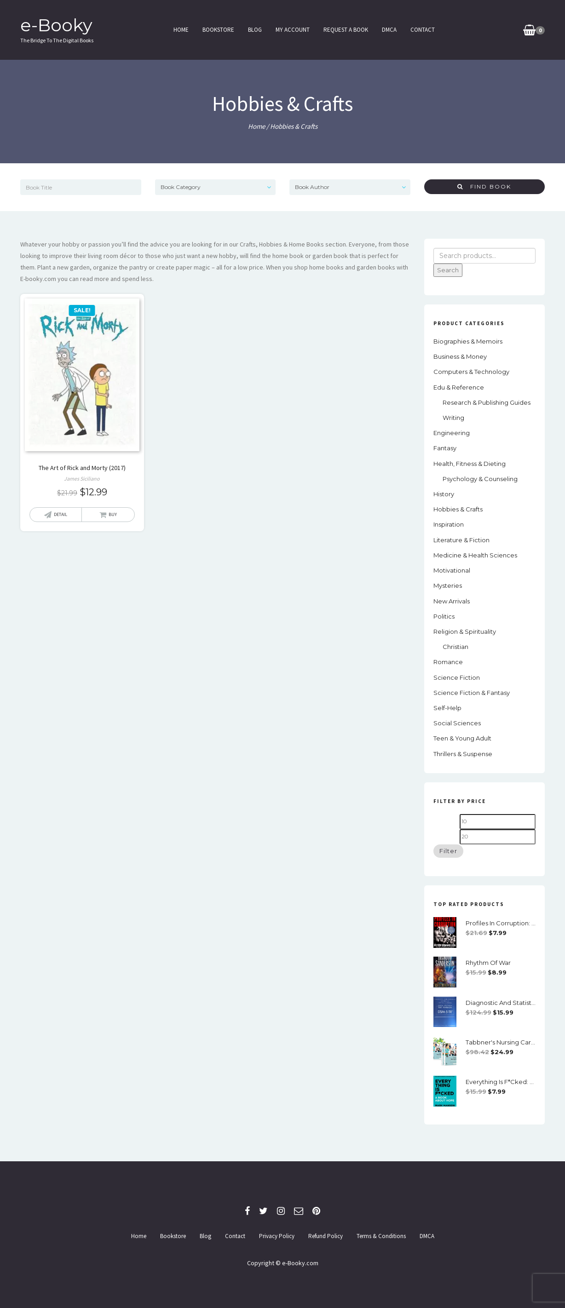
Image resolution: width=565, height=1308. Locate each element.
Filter (448, 851)
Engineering (451, 432)
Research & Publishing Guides (486, 402)
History (443, 494)
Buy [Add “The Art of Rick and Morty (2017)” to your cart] (113, 514)
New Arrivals (451, 601)
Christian (455, 646)
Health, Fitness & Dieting (469, 463)
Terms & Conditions (381, 1236)
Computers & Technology (471, 371)
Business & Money (460, 356)
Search (448, 270)
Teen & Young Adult (462, 738)
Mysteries (447, 585)
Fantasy (444, 448)
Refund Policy (325, 1236)
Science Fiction (456, 677)
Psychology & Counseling (480, 478)
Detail (60, 514)
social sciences (457, 723)
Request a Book (345, 30)
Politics (444, 616)
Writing (453, 417)
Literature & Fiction (461, 540)
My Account (292, 30)
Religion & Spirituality (464, 631)
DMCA (388, 30)
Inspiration (448, 524)
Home (180, 30)
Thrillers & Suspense (462, 753)
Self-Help (447, 707)
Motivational (451, 570)
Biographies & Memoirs (467, 341)
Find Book (484, 186)
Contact (422, 30)
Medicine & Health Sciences (475, 555)
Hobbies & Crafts (458, 509)
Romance (448, 661)
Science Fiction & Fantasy (471, 692)
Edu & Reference (458, 387)
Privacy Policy (276, 1236)
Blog (254, 30)
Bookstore (218, 30)
